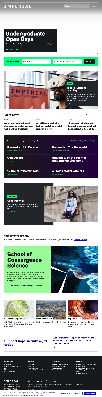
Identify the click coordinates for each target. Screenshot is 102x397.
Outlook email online (10, 371)
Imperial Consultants (82, 373)
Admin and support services (60, 364)
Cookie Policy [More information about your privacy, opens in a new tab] (39, 395)
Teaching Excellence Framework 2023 (16, 161)
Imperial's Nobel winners (13, 174)
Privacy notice (67, 385)
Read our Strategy (80, 240)
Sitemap (30, 385)
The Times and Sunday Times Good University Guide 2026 (66, 164)
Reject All (77, 393)
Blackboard (7, 364)
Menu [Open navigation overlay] (95, 6)
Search (90, 62)
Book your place (12, 49)
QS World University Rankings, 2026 (16, 150)
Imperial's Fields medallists (58, 174)
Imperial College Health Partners (85, 368)
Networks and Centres (58, 366)
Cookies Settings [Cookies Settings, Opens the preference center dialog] (65, 393)
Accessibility (39, 385)
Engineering (31, 364)
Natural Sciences (33, 368)
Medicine (31, 366)
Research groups (57, 368)
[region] (51, 393)
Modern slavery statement (53, 385)
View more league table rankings (82, 141)
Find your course (73, 104)
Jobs (5, 368)
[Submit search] (87, 6)
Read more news (91, 115)
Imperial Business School (35, 370)
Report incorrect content (35, 386)
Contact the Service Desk (11, 366)
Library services (9, 370)
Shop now (13, 212)
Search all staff (56, 370)
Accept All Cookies (90, 393)
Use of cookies (78, 385)
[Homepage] (33, 6)
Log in (47, 386)
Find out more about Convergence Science (24, 286)
